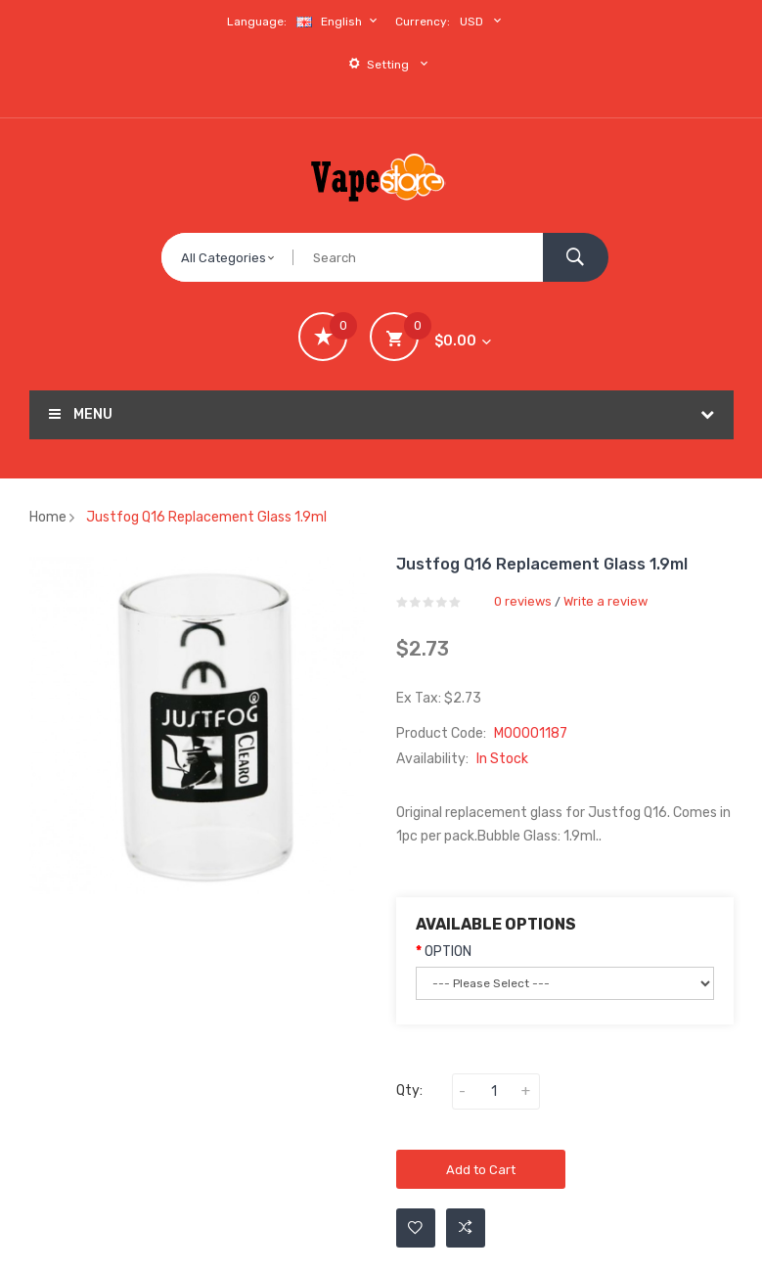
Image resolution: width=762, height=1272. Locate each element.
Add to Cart (480, 1169)
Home (48, 517)
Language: (257, 21)
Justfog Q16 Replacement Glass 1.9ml (206, 517)
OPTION (448, 951)
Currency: (422, 21)
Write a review (605, 601)
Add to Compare (465, 1228)
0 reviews (523, 601)
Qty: (409, 1090)
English (339, 21)
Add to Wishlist (415, 1228)
